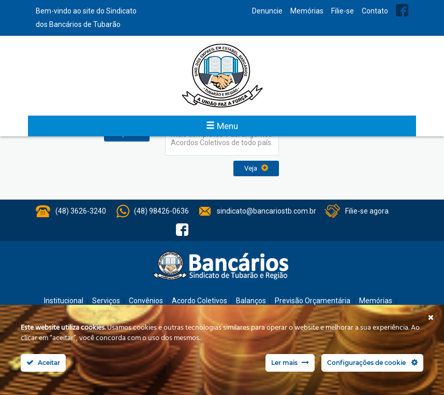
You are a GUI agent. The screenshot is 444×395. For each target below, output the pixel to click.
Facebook (402, 10)
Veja (256, 168)
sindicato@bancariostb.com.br (266, 211)
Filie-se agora (367, 211)
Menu (222, 126)
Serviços (106, 301)
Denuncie (267, 11)
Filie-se (342, 11)
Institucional (63, 301)
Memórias (306, 11)
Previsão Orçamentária (312, 301)
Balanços (251, 301)
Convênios (146, 301)
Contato (375, 11)
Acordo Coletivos (199, 301)
